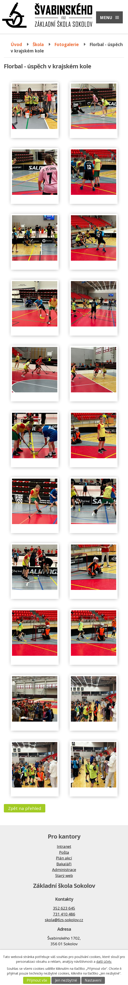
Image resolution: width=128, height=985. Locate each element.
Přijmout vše (37, 980)
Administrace (64, 869)
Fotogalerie (66, 44)
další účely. (104, 961)
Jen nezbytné (66, 980)
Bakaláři (64, 863)
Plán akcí (64, 858)
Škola (38, 44)
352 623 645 (64, 908)
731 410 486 (64, 914)
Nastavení (93, 980)
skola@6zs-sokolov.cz (64, 919)
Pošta (64, 852)
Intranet (64, 846)
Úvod (16, 44)
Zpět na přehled (24, 808)
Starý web (64, 875)
